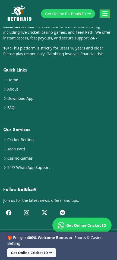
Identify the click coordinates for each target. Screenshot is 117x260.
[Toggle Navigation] (105, 13)
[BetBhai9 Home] (20, 13)
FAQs (11, 108)
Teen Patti (16, 149)
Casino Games (20, 158)
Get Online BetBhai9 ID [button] (68, 13)
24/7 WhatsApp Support (28, 167)
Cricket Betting (20, 140)
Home (12, 80)
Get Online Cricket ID (82, 225)
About (12, 89)
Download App (20, 98)
